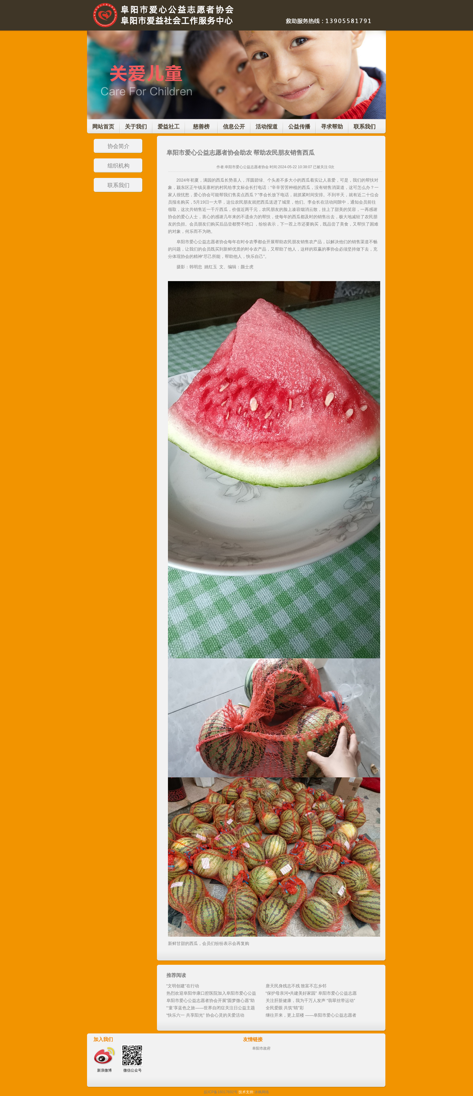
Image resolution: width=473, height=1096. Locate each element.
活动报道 (267, 127)
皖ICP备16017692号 (220, 1092)
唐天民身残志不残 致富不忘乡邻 (296, 985)
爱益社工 (169, 127)
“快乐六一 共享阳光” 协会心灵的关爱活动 (205, 1015)
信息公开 (234, 127)
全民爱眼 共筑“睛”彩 (285, 1007)
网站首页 (103, 127)
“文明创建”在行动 (182, 985)
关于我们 (136, 127)
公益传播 (299, 127)
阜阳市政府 (261, 1048)
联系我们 (365, 127)
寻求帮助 (332, 127)
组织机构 (118, 166)
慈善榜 (201, 127)
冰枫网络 (261, 1092)
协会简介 (118, 146)
